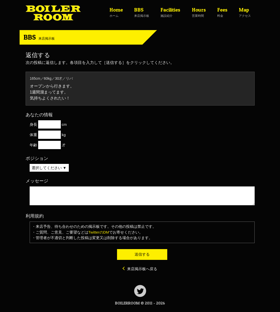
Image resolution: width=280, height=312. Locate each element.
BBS (39, 37)
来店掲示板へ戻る (142, 269)
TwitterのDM (98, 232)
